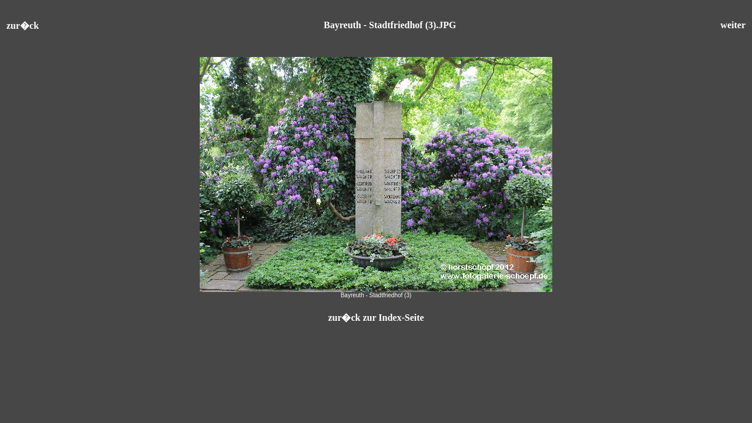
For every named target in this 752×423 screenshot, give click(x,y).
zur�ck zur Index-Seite (376, 318)
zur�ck (22, 26)
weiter (733, 25)
